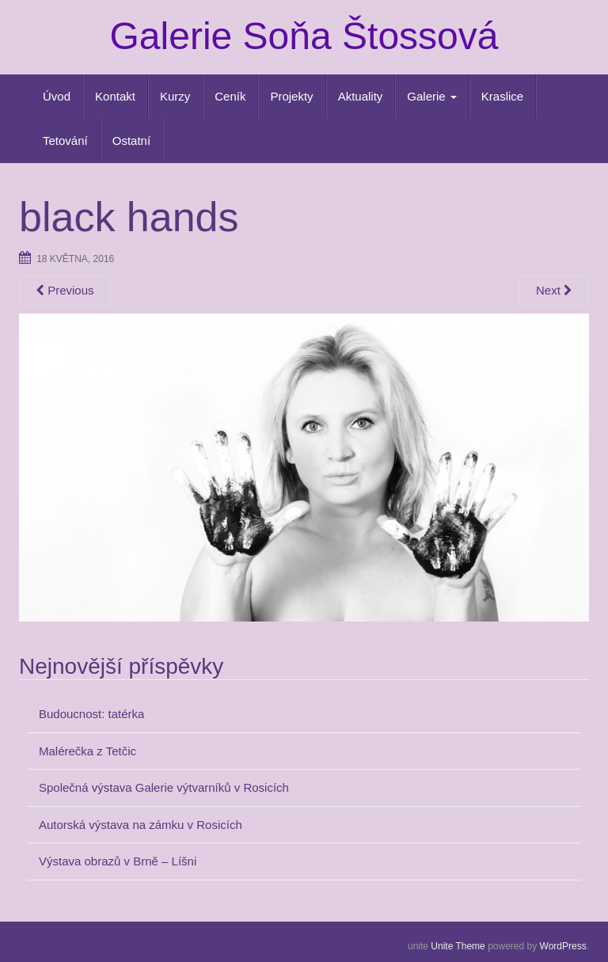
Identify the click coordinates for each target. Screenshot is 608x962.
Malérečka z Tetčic (87, 751)
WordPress (563, 946)
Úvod (56, 96)
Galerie (432, 96)
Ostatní (131, 140)
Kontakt (115, 96)
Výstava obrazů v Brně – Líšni (117, 861)
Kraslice (502, 96)
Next (554, 290)
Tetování (65, 140)
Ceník (230, 96)
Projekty (291, 96)
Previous (65, 290)
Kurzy (175, 96)
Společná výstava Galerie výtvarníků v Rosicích (164, 787)
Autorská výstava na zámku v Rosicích (140, 824)
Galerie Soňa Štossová (304, 36)
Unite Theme (457, 946)
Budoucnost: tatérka (91, 714)
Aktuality (360, 96)
